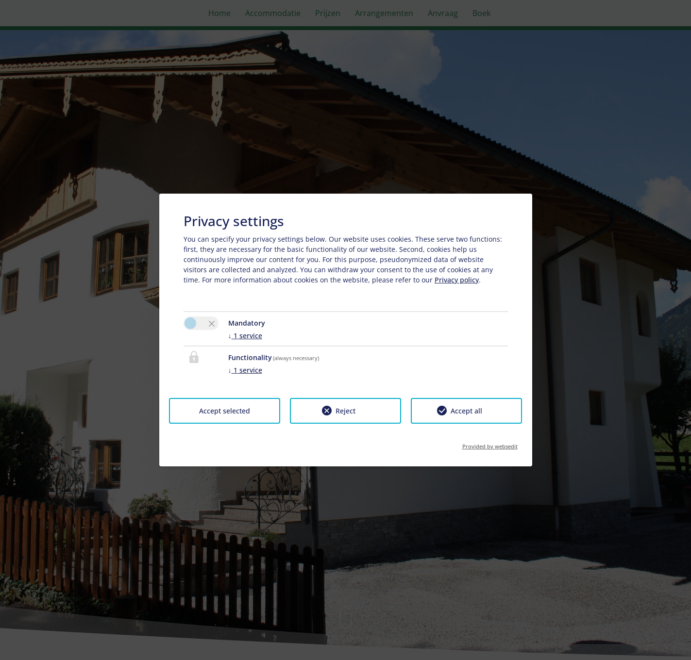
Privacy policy (457, 279)
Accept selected (224, 410)
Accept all (466, 410)
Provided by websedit (490, 443)
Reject (345, 410)
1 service (245, 335)
